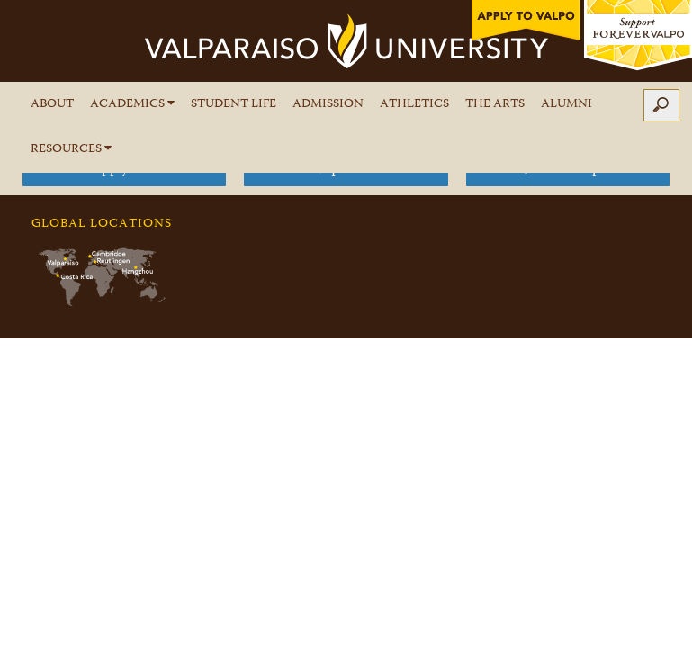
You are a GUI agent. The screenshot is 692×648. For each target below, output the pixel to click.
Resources (71, 149)
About (52, 104)
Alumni (566, 104)
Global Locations (101, 224)
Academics (132, 104)
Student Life (233, 104)
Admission (328, 104)
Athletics (414, 104)
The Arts (495, 104)
